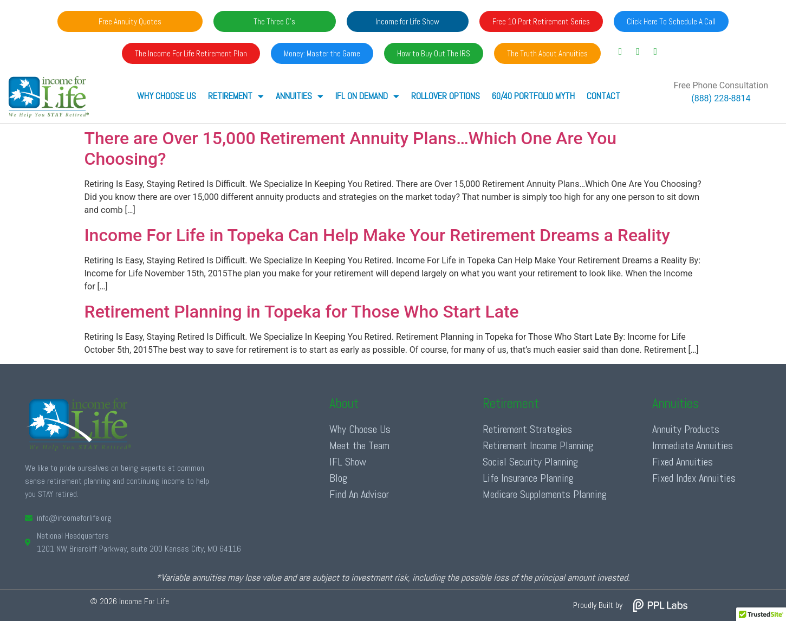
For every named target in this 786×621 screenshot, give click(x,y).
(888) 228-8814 (720, 98)
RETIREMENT (236, 96)
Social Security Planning (530, 462)
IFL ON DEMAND (367, 96)
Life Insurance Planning (528, 478)
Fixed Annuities (682, 462)
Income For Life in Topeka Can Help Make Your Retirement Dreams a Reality (378, 235)
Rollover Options (445, 96)
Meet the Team (359, 445)
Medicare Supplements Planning (545, 494)
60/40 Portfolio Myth (533, 96)
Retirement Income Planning (538, 445)
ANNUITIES (299, 96)
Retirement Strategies (527, 429)
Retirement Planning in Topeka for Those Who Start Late (302, 311)
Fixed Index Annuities (694, 478)
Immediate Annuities (692, 445)
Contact (603, 96)
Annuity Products (685, 429)
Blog (338, 478)
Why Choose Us (166, 96)
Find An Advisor (359, 494)
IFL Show (347, 462)
